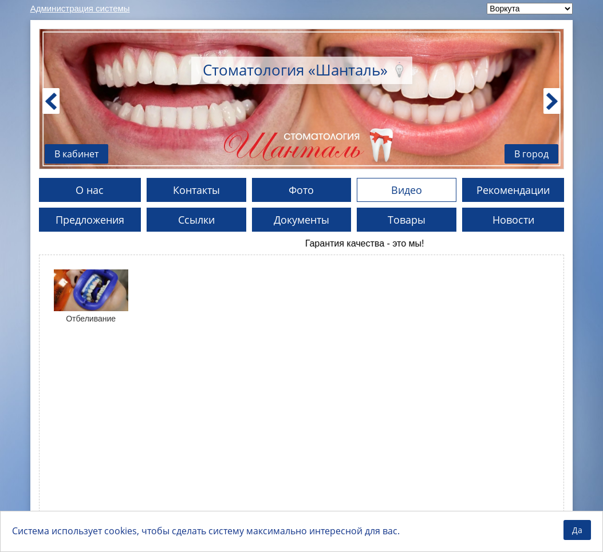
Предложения (90, 220)
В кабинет (76, 154)
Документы (301, 220)
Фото (301, 190)
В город (531, 154)
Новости (513, 220)
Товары (406, 220)
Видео (406, 190)
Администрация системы (80, 8)
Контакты (196, 190)
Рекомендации (513, 190)
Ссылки (196, 220)
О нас (90, 190)
